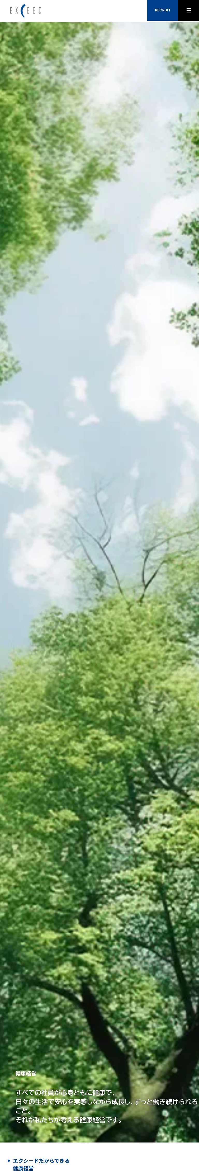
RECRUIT (163, 10)
